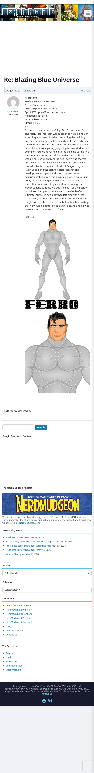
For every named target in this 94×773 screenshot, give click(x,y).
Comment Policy (14, 630)
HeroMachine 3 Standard (19, 622)
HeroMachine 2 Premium (19, 609)
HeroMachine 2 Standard (19, 613)
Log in (9, 657)
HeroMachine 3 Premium (19, 617)
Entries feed (12, 661)
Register (10, 653)
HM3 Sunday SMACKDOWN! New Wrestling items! (32, 541)
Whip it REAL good (15, 554)
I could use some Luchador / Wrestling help (28, 545)
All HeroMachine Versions (19, 605)
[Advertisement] (47, 44)
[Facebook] (44, 701)
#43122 (85, 90)
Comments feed (14, 665)
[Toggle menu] (88, 13)
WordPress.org (13, 669)
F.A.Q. (9, 626)
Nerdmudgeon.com (29, 522)
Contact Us (11, 634)
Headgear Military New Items (21, 549)
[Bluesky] (50, 701)
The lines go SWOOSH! (17, 537)
